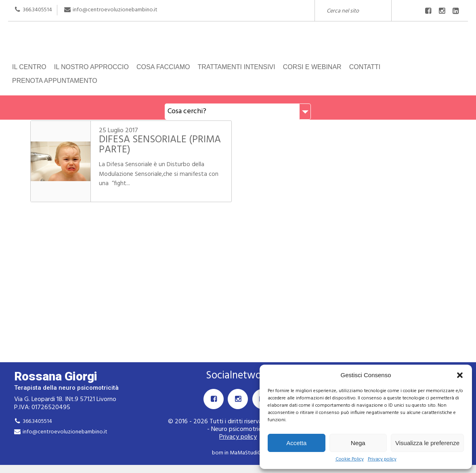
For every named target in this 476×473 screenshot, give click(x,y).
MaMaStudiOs (247, 453)
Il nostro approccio (91, 66)
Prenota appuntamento (54, 80)
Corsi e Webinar (312, 66)
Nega (358, 442)
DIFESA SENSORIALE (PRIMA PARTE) (160, 145)
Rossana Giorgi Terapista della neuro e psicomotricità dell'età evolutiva (238, 43)
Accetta (296, 442)
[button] (460, 375)
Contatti (365, 66)
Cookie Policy (350, 459)
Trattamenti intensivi (236, 66)
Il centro (29, 66)
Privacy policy (382, 459)
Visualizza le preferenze (427, 442)
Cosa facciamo (163, 66)
